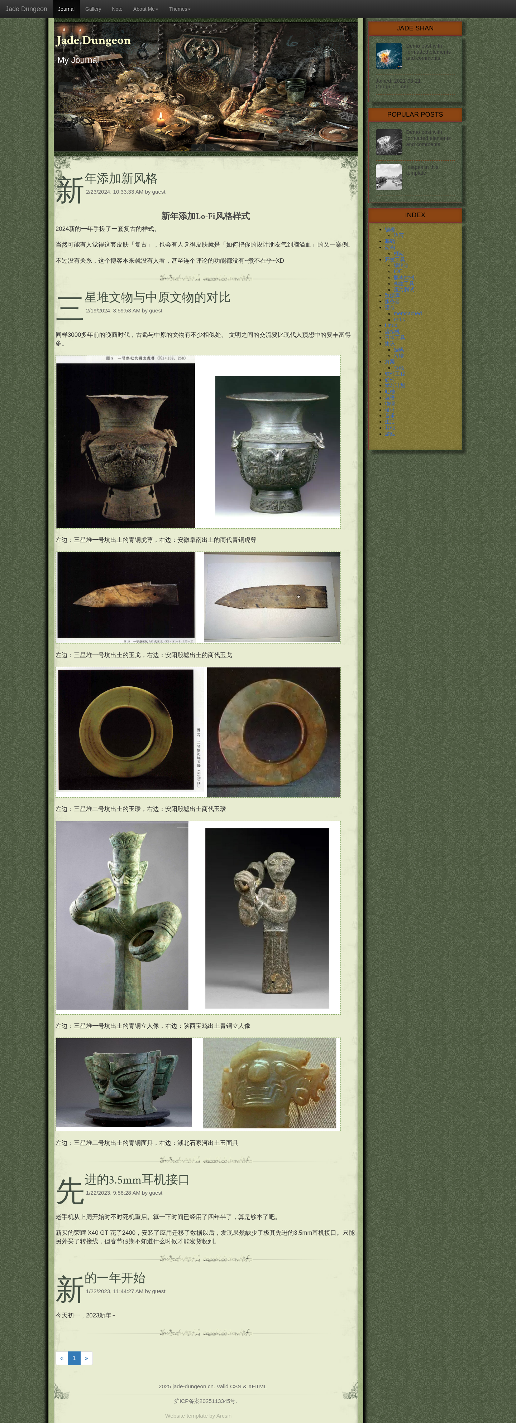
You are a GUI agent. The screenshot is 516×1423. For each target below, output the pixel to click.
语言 (399, 235)
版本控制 (404, 277)
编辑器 (401, 265)
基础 (390, 241)
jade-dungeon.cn (193, 1386)
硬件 (390, 380)
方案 (390, 361)
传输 (399, 355)
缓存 (390, 307)
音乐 (390, 415)
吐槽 (390, 391)
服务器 (392, 301)
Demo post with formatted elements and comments (428, 138)
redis (399, 319)
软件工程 (395, 374)
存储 (399, 367)
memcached (408, 313)
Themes (180, 9)
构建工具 (404, 283)
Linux (391, 325)
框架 (399, 253)
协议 (390, 343)
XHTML (257, 1386)
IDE (398, 271)
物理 (390, 404)
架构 (390, 247)
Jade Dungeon (26, 9)
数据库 (392, 295)
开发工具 (395, 259)
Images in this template (422, 170)
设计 (390, 410)
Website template (186, 1416)
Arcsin (224, 1416)
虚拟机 (392, 331)
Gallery (93, 9)
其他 (390, 428)
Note (117, 9)
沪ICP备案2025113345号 (204, 1401)
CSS (236, 1386)
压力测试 (404, 289)
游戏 (390, 434)
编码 (399, 350)
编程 (390, 229)
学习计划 (395, 385)
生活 (390, 421)
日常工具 (395, 337)
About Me (145, 9)
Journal (66, 9)
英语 (390, 397)
